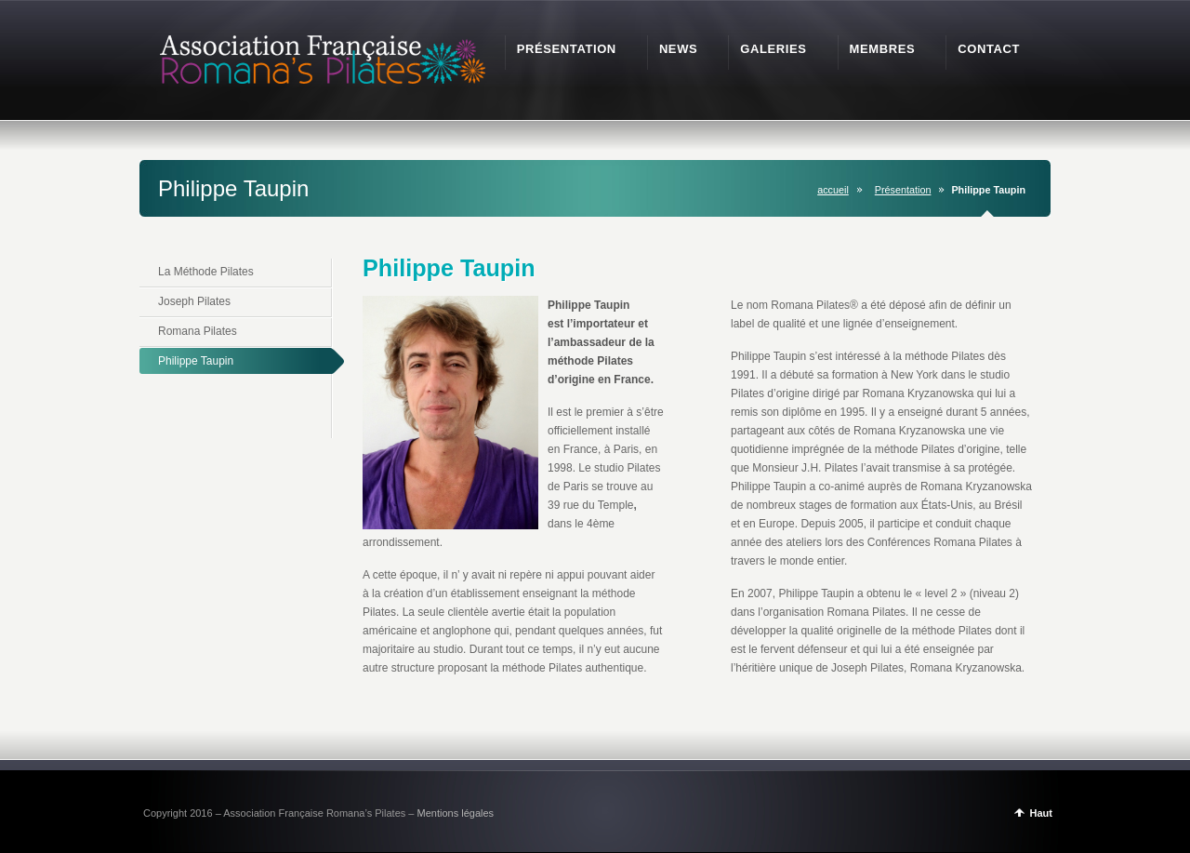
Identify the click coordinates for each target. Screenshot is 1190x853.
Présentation (903, 189)
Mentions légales (456, 813)
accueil (833, 189)
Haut (1041, 813)
